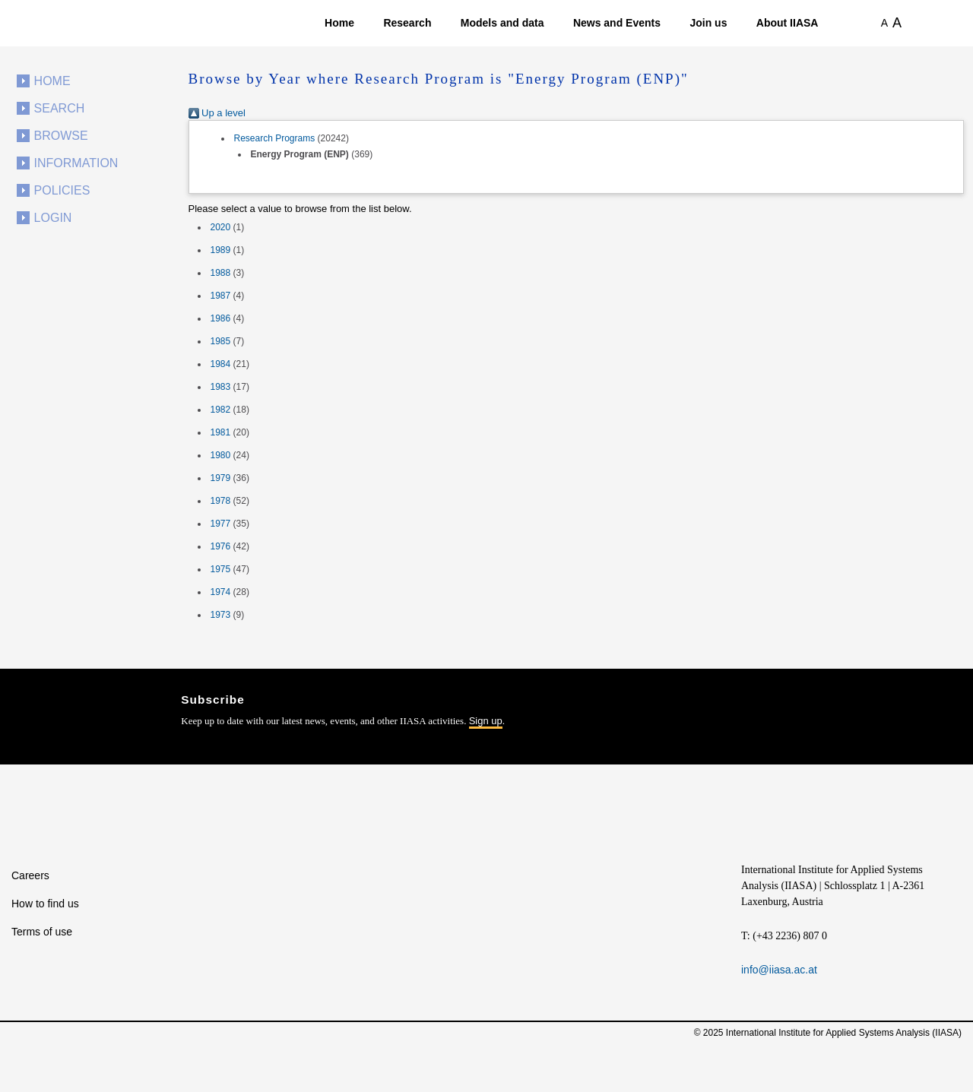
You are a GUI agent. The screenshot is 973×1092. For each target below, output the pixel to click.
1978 (221, 500)
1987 (221, 295)
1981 (221, 432)
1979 (221, 478)
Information (76, 163)
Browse (61, 135)
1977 (221, 523)
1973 (221, 614)
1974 (221, 592)
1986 (221, 318)
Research (407, 23)
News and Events (617, 23)
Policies (62, 190)
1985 (221, 341)
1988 (221, 272)
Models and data (502, 23)
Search (59, 108)
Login (53, 217)
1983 (221, 386)
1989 (221, 250)
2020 (221, 227)
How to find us (45, 903)
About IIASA (787, 23)
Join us (708, 23)
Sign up (485, 720)
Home (339, 23)
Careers (30, 875)
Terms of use (41, 932)
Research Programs (274, 138)
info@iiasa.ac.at (779, 970)
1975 (221, 569)
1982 (221, 409)
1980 (221, 455)
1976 (221, 546)
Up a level (217, 113)
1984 (221, 364)
